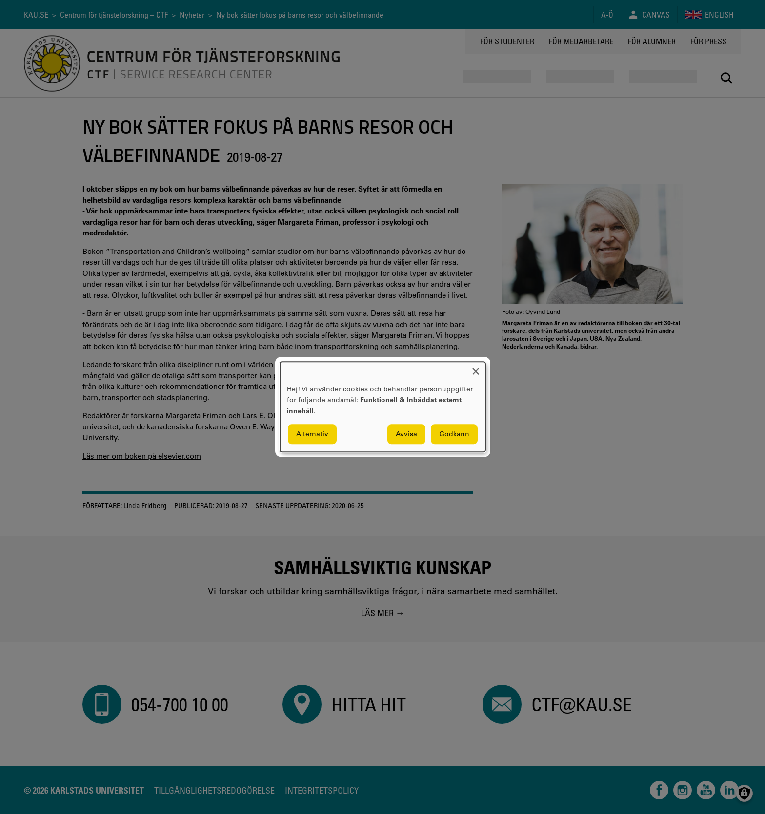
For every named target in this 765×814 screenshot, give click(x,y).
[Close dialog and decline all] (475, 368)
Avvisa (406, 434)
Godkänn (454, 434)
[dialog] (382, 407)
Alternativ (312, 434)
